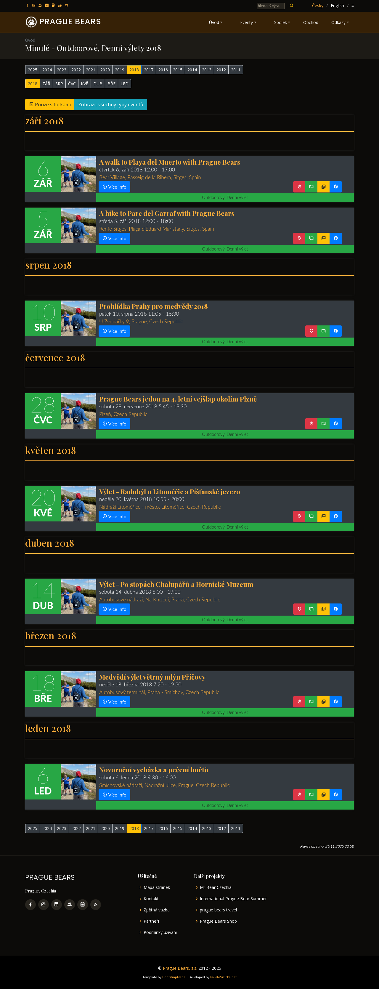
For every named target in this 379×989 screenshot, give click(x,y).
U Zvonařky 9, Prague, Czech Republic (141, 321)
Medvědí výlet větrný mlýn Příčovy (152, 676)
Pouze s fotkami (50, 104)
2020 (105, 70)
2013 (206, 70)
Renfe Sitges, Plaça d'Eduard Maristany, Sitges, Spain (156, 229)
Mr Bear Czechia (216, 887)
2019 (119, 70)
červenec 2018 (55, 357)
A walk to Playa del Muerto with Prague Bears (169, 161)
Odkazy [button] (338, 22)
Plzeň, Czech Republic (123, 414)
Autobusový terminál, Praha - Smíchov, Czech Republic (159, 692)
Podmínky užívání (160, 932)
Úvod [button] (214, 22)
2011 (235, 70)
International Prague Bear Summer (233, 899)
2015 (177, 70)
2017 (148, 70)
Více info (114, 187)
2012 (221, 70)
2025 (32, 70)
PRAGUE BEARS (70, 21)
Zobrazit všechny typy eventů (110, 104)
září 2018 (44, 120)
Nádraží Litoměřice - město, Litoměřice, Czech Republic (160, 507)
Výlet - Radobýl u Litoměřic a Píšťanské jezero (169, 491)
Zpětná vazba (157, 910)
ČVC (72, 83)
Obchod (310, 22)
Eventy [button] (246, 22)
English (337, 5)
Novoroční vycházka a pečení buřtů (153, 769)
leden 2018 (48, 728)
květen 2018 (50, 450)
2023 (61, 70)
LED (125, 83)
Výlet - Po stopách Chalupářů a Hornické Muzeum (176, 584)
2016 (163, 70)
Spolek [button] (280, 22)
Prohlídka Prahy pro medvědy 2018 (153, 306)
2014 (192, 70)
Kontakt (151, 899)
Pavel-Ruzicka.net (223, 977)
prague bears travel (218, 910)
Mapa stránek (157, 887)
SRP (59, 83)
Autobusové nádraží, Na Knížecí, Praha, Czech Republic (159, 599)
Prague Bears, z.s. (180, 968)
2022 (76, 70)
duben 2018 (49, 542)
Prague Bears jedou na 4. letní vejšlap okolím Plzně (178, 398)
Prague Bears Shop (218, 921)
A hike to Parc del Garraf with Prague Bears (166, 213)
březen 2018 (50, 635)
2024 (47, 70)
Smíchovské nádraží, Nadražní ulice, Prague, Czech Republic (164, 785)
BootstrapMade (173, 977)
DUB (97, 83)
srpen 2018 (48, 264)
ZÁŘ (46, 83)
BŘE (111, 83)
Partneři (151, 921)
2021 (90, 70)
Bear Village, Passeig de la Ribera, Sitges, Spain (150, 177)
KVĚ (84, 83)
